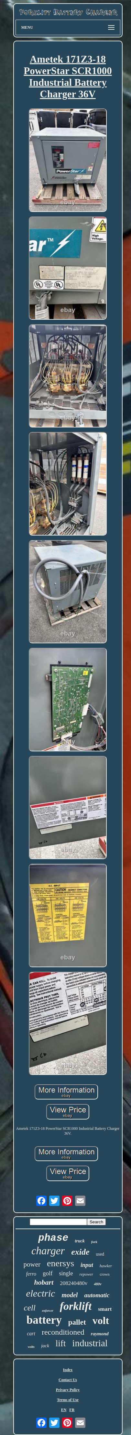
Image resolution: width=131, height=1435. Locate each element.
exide (80, 1252)
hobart (43, 1282)
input (87, 1265)
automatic (96, 1295)
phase (53, 1238)
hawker (106, 1265)
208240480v (73, 1283)
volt (101, 1320)
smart (105, 1309)
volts (31, 1347)
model (69, 1295)
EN (64, 1410)
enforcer (47, 1310)
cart (31, 1333)
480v (97, 1284)
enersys (60, 1263)
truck (79, 1241)
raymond (100, 1333)
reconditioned (63, 1332)
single (66, 1273)
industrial (90, 1343)
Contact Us (68, 1380)
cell (30, 1307)
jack (45, 1345)
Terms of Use (68, 1400)
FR (71, 1410)
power (32, 1264)
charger (48, 1251)
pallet (77, 1322)
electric (40, 1293)
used (100, 1254)
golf (48, 1273)
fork (94, 1242)
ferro (31, 1274)
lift (61, 1343)
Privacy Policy (68, 1390)
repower (86, 1274)
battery (44, 1320)
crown (104, 1274)
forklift (76, 1306)
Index (67, 1370)
